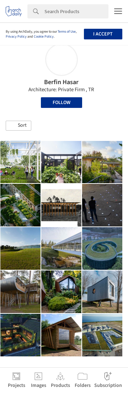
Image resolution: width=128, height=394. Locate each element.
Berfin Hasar (61, 82)
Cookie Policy (44, 36)
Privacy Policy (16, 36)
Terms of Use (67, 31)
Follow (61, 102)
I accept (103, 34)
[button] (18, 126)
